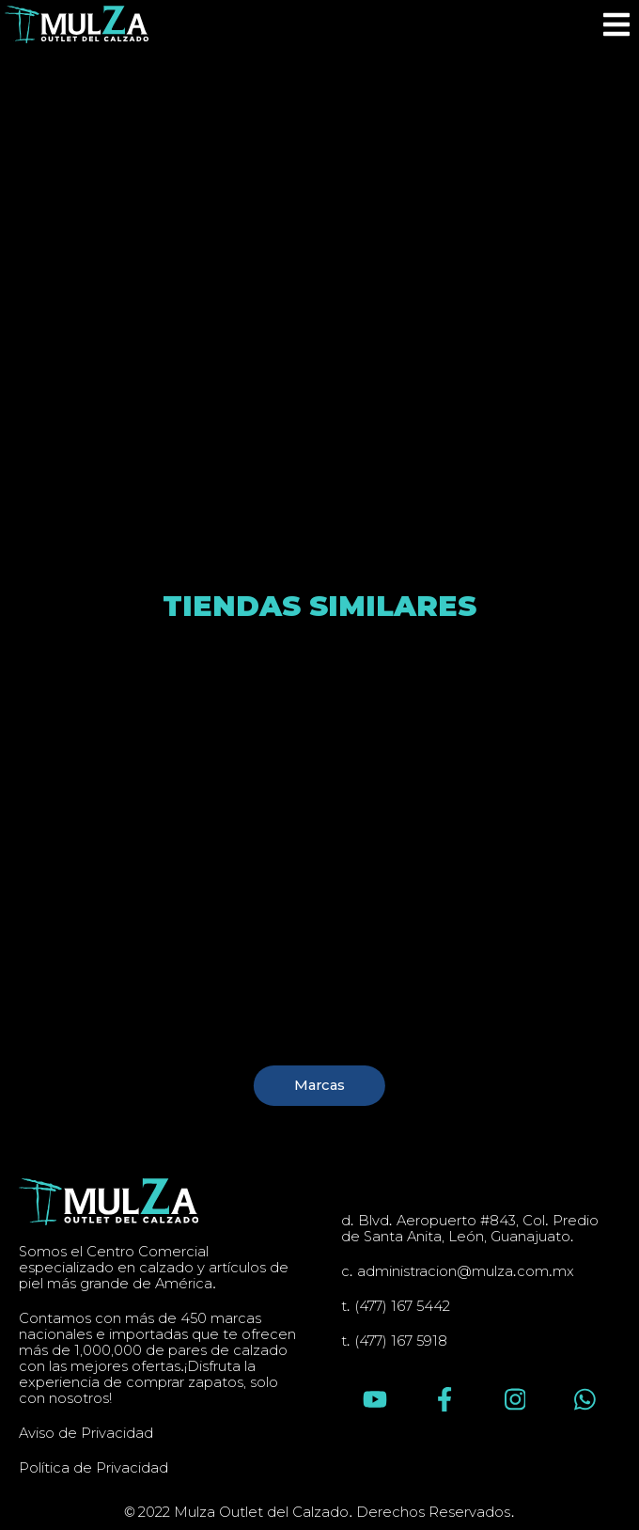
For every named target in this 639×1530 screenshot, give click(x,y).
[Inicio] (76, 24)
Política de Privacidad (93, 1468)
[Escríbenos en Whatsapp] (585, 1399)
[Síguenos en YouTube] (375, 1399)
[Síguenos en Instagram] (515, 1399)
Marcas (319, 1085)
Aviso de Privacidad (86, 1434)
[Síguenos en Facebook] (444, 1399)
